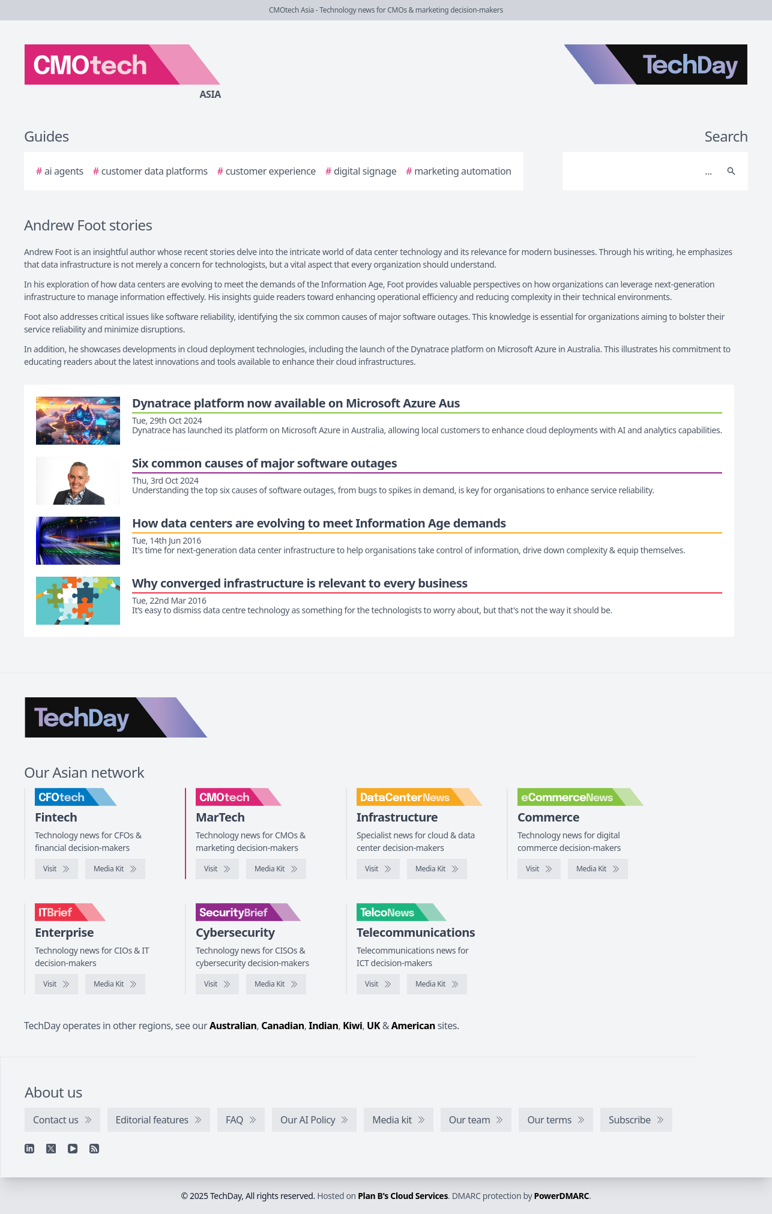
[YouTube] (72, 1148)
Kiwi (352, 1025)
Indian (323, 1025)
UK (373, 1025)
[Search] (643, 171)
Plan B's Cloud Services (403, 1195)
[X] (51, 1148)
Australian (233, 1025)
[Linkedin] (29, 1148)
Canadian (282, 1025)
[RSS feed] (94, 1148)
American (413, 1025)
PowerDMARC (562, 1195)
